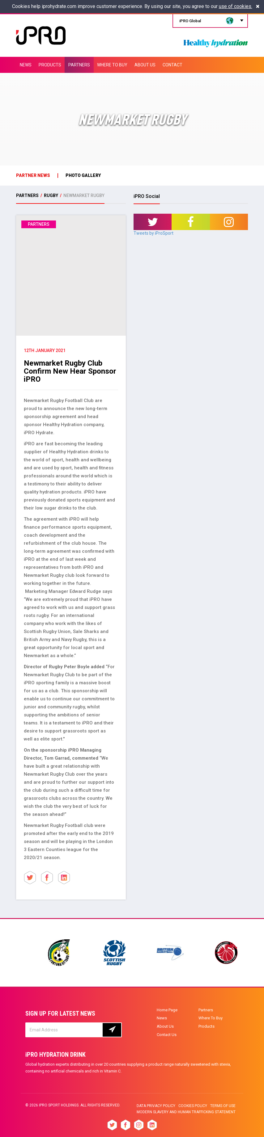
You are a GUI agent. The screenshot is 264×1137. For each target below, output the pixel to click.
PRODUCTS (50, 64)
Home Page (167, 1010)
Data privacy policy (156, 1106)
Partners (205, 1010)
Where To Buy (210, 1018)
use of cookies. (235, 6)
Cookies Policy (192, 1106)
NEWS (26, 64)
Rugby (51, 195)
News (162, 1018)
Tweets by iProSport (153, 233)
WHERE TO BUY (112, 64)
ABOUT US (144, 64)
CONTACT (172, 64)
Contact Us (167, 1034)
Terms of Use (223, 1106)
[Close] (257, 6)
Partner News (33, 175)
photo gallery (83, 175)
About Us (165, 1026)
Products (206, 1026)
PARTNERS (79, 64)
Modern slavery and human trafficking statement (186, 1112)
